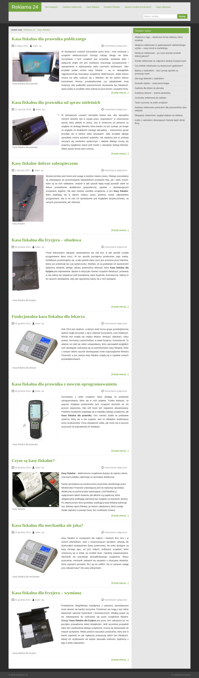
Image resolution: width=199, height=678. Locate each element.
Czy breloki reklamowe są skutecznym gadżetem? (159, 66)
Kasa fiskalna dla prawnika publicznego (49, 38)
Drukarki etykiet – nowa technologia (152, 83)
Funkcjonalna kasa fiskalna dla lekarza (48, 316)
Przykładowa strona (180, 675)
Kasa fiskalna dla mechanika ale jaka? (47, 525)
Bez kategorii (51, 7)
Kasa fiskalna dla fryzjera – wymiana (46, 592)
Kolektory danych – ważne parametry (153, 93)
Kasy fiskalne (92, 7)
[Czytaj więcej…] (120, 92)
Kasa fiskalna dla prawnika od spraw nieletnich (56, 102)
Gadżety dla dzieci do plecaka (149, 88)
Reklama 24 (25, 7)
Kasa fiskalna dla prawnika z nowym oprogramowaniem (64, 384)
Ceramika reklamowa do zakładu (150, 98)
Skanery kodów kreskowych (138, 7)
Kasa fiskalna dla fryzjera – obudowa (46, 240)
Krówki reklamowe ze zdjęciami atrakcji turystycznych (160, 61)
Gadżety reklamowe (72, 7)
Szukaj (182, 16)
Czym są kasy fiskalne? (33, 460)
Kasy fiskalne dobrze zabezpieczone (45, 163)
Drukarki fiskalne (112, 7)
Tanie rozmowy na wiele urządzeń (151, 102)
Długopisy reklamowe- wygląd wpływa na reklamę (159, 115)
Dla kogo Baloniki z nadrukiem (149, 78)
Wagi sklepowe (163, 7)
